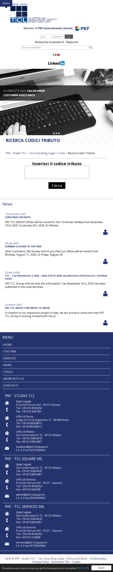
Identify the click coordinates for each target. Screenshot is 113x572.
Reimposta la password (49, 42)
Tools (8, 372)
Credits (76, 562)
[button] (54, 133)
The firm (10, 351)
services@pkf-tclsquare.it (31, 542)
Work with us (14, 379)
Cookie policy (98, 558)
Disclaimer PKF (60, 562)
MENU (6, 3)
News (8, 365)
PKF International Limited (63, 28)
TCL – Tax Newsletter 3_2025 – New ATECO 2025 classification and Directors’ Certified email (56, 277)
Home (8, 344)
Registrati (72, 42)
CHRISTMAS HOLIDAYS (18, 217)
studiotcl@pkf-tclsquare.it (32, 447)
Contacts (11, 385)
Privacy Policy (40, 562)
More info (83, 568)
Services (10, 358)
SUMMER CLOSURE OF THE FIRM (23, 246)
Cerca (57, 185)
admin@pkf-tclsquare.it (30, 494)
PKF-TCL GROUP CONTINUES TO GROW (27, 307)
